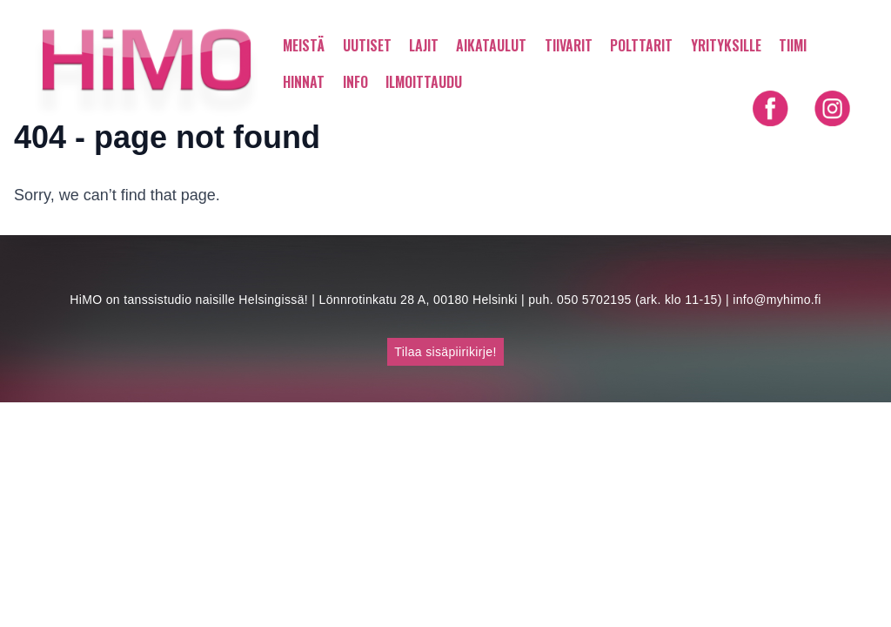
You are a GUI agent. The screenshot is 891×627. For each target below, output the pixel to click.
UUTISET (367, 45)
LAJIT (424, 45)
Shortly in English (801, 143)
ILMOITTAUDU (423, 81)
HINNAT (304, 81)
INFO (355, 81)
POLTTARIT (641, 45)
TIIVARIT (569, 45)
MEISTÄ (304, 45)
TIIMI (793, 45)
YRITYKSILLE (726, 45)
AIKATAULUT (491, 45)
